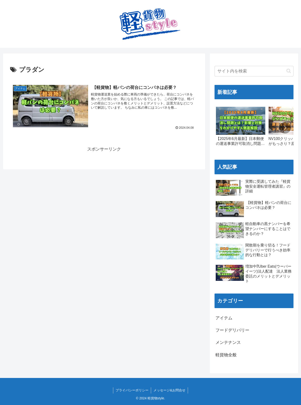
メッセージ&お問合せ (169, 390)
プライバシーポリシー (132, 390)
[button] (289, 71)
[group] (240, 128)
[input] (254, 71)
